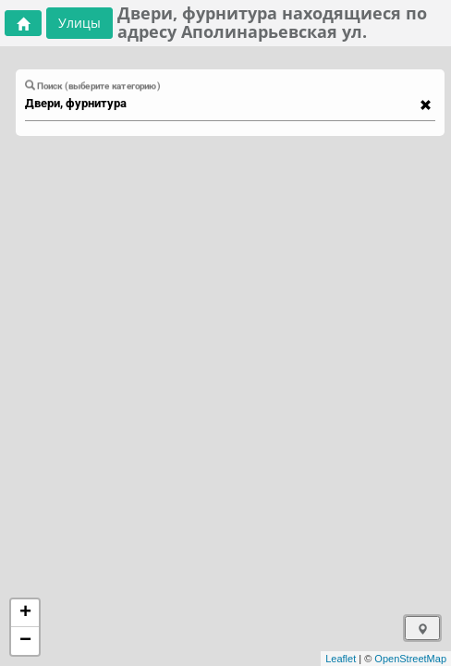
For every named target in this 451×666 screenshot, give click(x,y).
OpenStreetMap (410, 658)
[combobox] (221, 104)
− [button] (25, 641)
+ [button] (25, 613)
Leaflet (340, 658)
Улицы (79, 22)
